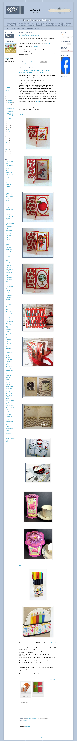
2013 (7, 151)
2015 (7, 147)
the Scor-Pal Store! (51, 642)
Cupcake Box (9, 226)
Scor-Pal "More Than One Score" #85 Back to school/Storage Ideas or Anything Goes (34, 71)
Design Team (9, 230)
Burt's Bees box (9, 196)
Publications (8, 368)
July (9, 123)
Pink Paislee (8, 354)
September (10, 106)
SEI (7, 390)
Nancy (20, 565)
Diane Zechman (9, 233)
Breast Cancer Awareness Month (10, 194)
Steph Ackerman (23, 300)
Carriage (8, 207)
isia (7, 281)
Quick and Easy (9, 370)
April (9, 129)
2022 (7, 96)
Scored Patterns (9, 386)
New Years (8, 336)
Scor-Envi (8, 379)
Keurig (7, 292)
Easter (7, 237)
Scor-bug (8, 377)
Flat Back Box (9, 249)
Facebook (8, 239)
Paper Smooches (9, 343)
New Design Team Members (10, 333)
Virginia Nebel (9, 430)
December (10, 100)
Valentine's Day (9, 428)
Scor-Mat (8, 381)
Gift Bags (8, 256)
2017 (7, 142)
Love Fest (8, 302)
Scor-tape (8, 384)
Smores (7, 398)
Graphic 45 (8, 265)
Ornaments (8, 339)
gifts (7, 260)
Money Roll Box (9, 321)
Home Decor (9, 277)
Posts (64, 34)
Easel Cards (8, 235)
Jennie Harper (9, 284)
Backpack (8, 179)
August (9, 121)
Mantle (7, 306)
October (9, 104)
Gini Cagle (8, 262)
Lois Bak (21, 114)
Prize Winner (9, 364)
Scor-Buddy (8, 375)
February (10, 133)
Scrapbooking (9, 388)
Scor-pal (8, 382)
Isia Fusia (7, 73)
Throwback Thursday (8, 419)
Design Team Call (10, 232)
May (9, 127)
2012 (7, 153)
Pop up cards (9, 361)
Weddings (8, 435)
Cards (7, 205)
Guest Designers (9, 267)
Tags (7, 412)
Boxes (7, 191)
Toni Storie (21, 372)
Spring (7, 402)
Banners (8, 181)
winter (7, 436)
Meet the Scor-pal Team (32, 28)
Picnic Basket (9, 352)
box (7, 190)
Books (7, 188)
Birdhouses (8, 184)
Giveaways (8, 263)
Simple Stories (9, 393)
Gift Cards (8, 258)
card (7, 202)
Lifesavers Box (9, 293)
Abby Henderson (9, 165)
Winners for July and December (29, 35)
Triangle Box (9, 424)
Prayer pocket (9, 363)
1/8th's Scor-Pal (9, 161)
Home (6, 28)
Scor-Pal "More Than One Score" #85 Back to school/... (10, 116)
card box (8, 203)
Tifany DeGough (9, 421)
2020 (7, 136)
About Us (12, 28)
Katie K (7, 288)
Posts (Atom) (27, 726)
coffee (7, 219)
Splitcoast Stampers (10, 400)
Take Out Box (9, 414)
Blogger (41, 737)
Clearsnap (8, 218)
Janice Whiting (9, 283)
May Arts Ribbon (9, 311)
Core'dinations (9, 221)
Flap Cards (8, 247)
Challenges (25, 720)
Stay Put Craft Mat (10, 407)
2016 (7, 145)
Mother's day (9, 329)
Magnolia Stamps (9, 304)
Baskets (7, 182)
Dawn (20, 488)
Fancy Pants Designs (8, 245)
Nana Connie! (48, 43)
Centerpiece (8, 210)
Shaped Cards (9, 391)
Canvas (7, 200)
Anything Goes (9, 172)
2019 (7, 138)
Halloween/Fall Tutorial (9, 270)
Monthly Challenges (8, 324)
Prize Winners (25, 63)
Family (7, 242)
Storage (7, 411)
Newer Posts (22, 724)
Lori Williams (9, 301)
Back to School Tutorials (9, 176)
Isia (20, 434)
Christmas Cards (9, 216)
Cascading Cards (9, 209)
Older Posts (54, 724)
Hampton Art (9, 272)
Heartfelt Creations (10, 274)
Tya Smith (8, 426)
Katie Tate (7, 58)
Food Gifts (8, 251)
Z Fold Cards (9, 441)
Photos (7, 350)
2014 (7, 149)
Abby (7, 163)
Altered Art (8, 167)
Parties (7, 345)
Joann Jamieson (9, 286)
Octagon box (9, 337)
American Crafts (9, 168)
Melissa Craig (9, 313)
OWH (7, 341)
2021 (7, 98)
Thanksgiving (9, 416)
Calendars (8, 198)
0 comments (33, 61)
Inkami (36, 46)
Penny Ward (8, 348)
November (10, 102)
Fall (7, 241)
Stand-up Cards (9, 405)
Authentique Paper (10, 174)
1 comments (34, 718)
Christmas (8, 214)
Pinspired (8, 355)
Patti (7, 346)
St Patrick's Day (9, 403)
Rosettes (8, 372)
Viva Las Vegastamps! (9, 432)
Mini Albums (9, 317)
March (9, 131)
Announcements (9, 170)
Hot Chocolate (9, 279)
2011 (7, 155)
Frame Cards (9, 253)
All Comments (66, 37)
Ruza (7, 373)
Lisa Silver (8, 297)
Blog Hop (8, 186)
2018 (7, 140)
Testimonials (20, 28)
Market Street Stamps (9, 309)
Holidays (8, 275)
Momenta (8, 319)
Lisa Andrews (9, 295)
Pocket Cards (9, 359)
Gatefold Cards (9, 254)
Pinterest (8, 357)
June (9, 125)
